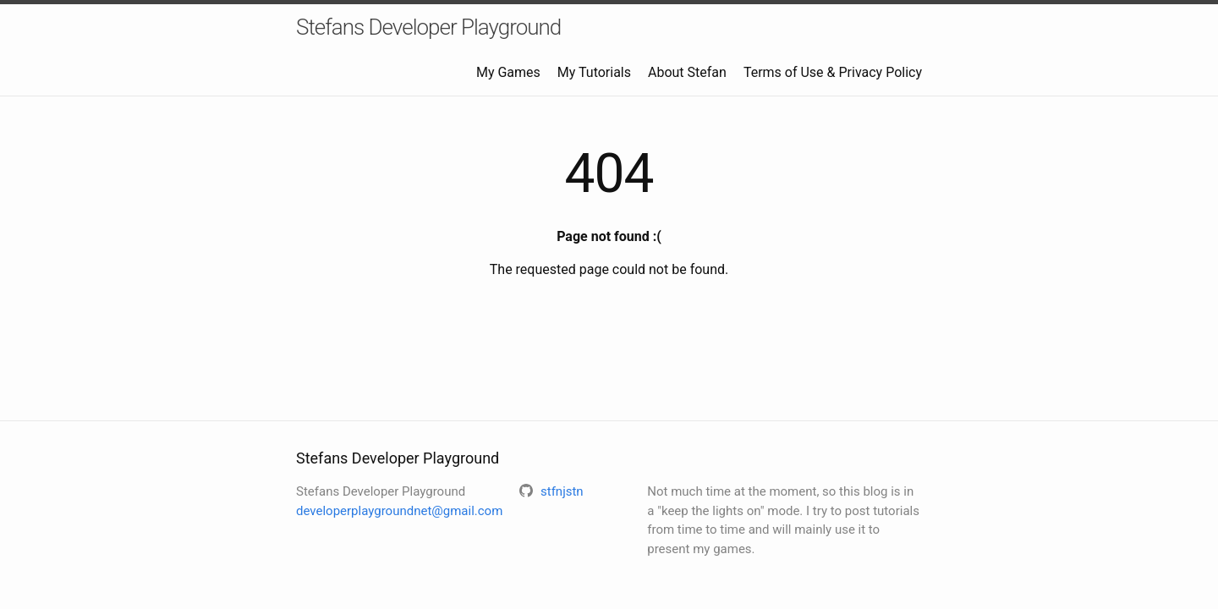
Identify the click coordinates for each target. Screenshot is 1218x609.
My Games (508, 72)
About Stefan (687, 72)
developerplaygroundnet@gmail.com (399, 510)
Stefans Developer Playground (428, 27)
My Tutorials (594, 72)
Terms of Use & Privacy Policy (832, 72)
